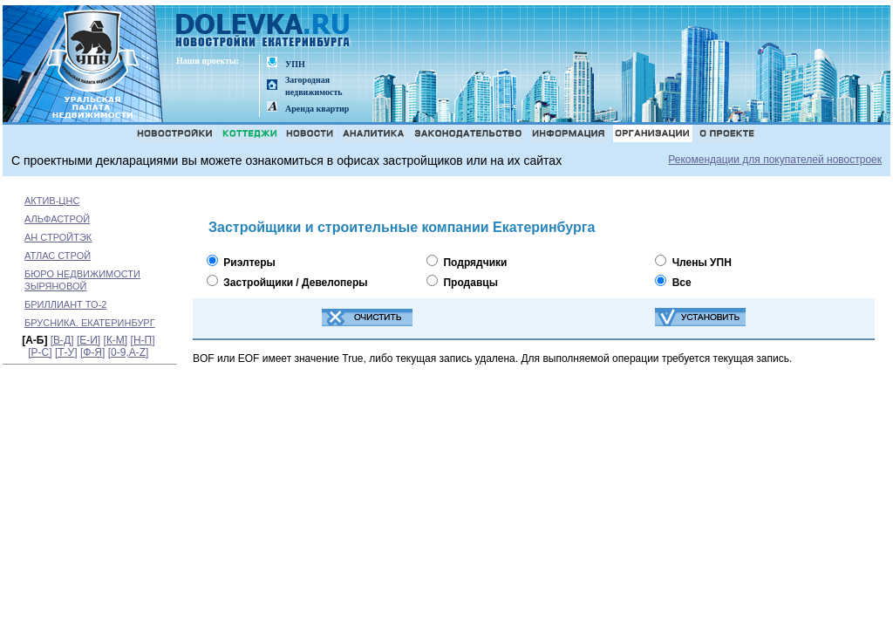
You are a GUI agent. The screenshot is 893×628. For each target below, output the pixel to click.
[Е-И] (88, 340)
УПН (295, 64)
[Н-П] (143, 340)
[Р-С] (39, 352)
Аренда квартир (317, 108)
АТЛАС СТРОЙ (57, 255)
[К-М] (116, 340)
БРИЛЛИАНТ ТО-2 (65, 304)
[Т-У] (66, 352)
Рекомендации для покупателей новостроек (775, 160)
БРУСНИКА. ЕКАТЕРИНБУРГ (89, 322)
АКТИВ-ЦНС (51, 200)
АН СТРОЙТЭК (58, 237)
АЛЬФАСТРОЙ (57, 219)
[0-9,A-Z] (128, 352)
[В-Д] (62, 340)
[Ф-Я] (92, 352)
